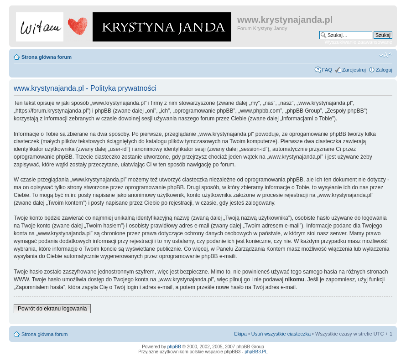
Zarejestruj (354, 69)
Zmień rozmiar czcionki (385, 55)
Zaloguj (384, 69)
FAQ (327, 69)
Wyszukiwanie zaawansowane (358, 42)
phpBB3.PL (256, 351)
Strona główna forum (46, 57)
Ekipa (240, 333)
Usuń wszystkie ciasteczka (281, 333)
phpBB (174, 346)
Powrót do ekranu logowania (52, 308)
